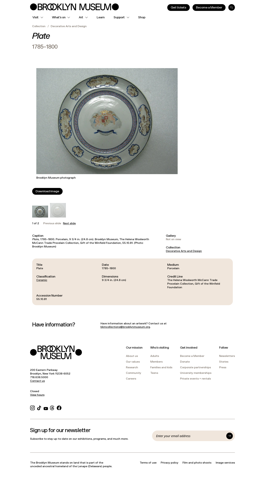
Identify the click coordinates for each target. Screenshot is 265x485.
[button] (40, 212)
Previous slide (52, 223)
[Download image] (47, 191)
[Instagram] (32, 407)
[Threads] (52, 407)
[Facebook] (59, 407)
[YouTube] (46, 407)
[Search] (231, 7)
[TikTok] (39, 407)
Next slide (69, 223)
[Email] (190, 435)
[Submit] (229, 436)
